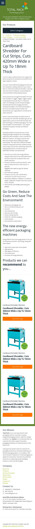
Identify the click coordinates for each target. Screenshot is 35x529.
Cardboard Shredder (20, 37)
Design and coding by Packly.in (13, 526)
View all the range (17, 319)
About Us (6, 469)
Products (8, 35)
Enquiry (5, 483)
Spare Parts (7, 475)
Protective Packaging (19, 35)
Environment (7, 477)
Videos (5, 479)
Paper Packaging (7, 37)
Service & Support (9, 473)
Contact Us (6, 481)
